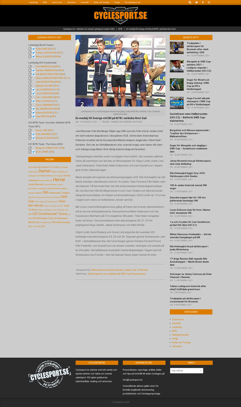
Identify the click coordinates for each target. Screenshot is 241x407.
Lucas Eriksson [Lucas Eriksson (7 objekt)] (53, 188)
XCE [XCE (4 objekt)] (34, 227)
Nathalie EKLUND (44, 85)
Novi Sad (137, 122)
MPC (57, 66)
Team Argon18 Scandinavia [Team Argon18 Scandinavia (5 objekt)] (46, 202)
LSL (55, 112)
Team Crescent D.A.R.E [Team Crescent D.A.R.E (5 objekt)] (53, 206)
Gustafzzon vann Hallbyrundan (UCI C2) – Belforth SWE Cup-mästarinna (188, 117)
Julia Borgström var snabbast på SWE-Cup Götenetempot (116, 273)
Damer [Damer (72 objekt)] (45, 171)
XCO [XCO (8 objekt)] (43, 226)
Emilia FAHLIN (43, 48)
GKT (56, 85)
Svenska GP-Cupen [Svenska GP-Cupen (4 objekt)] (53, 197)
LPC (55, 101)
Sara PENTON (42, 116)
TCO (56, 89)
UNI (62, 148)
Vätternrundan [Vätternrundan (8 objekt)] (63, 222)
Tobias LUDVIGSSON (46, 52)
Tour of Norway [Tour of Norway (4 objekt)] (58, 210)
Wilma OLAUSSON (45, 56)
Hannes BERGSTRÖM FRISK (50, 78)
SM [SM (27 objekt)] (45, 192)
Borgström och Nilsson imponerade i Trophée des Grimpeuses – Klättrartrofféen (190, 133)
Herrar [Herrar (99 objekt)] (59, 179)
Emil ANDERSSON (44, 66)
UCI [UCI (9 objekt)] (30, 214)
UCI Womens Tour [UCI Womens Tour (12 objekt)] (43, 218)
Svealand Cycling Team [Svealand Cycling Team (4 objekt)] (36, 197)
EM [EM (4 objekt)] (38, 176)
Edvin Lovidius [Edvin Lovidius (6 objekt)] (57, 172)
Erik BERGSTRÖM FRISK (47, 74)
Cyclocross (178, 319)
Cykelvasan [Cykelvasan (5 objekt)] (33, 172)
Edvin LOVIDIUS (43, 101)
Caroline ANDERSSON (46, 70)
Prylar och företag (181, 342)
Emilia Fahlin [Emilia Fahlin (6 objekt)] (45, 176)
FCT (67, 78)
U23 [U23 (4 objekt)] (66, 210)
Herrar (127, 122)
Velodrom (177, 346)
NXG (58, 82)
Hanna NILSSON (44, 112)
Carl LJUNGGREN (44, 97)
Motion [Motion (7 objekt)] (39, 193)
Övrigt (175, 338)
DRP (53, 116)
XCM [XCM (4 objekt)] (38, 227)
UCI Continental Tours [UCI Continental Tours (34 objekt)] (49, 214)
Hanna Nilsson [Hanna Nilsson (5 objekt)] (46, 180)
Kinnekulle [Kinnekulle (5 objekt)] (32, 188)
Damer (115, 122)
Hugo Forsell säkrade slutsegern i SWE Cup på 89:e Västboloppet (198, 101)
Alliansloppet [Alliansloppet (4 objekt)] (33, 167)
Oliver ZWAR (42, 151)
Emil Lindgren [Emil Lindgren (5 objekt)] (57, 176)
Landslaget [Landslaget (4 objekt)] (42, 189)
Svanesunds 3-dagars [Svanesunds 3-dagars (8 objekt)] (59, 193)
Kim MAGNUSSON (45, 108)
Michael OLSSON (44, 138)
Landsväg (177, 327)
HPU (61, 70)
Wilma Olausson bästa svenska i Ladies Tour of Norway (119, 270)
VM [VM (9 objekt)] (53, 222)
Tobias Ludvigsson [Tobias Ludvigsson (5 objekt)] (45, 210)
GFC (60, 52)
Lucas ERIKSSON (44, 93)
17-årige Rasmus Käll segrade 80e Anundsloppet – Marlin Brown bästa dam (189, 261)
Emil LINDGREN (43, 134)
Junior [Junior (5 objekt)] (60, 184)
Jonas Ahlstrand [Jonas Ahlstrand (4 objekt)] (51, 185)
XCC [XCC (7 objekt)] (30, 226)
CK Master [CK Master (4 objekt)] (64, 167)
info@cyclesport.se (132, 379)
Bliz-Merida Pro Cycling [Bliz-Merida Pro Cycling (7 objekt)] (49, 167)
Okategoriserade (180, 334)
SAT (50, 130)
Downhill (176, 323)
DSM (57, 56)
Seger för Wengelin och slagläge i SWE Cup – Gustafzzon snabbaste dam (188, 148)
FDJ (53, 48)
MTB (174, 331)
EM (120, 122)
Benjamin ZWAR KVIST (47, 148)
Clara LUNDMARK (44, 105)
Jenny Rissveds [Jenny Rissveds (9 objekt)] (36, 184)
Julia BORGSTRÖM (45, 82)
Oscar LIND (41, 130)
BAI (62, 74)
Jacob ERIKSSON (44, 89)
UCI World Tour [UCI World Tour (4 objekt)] (45, 223)
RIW (56, 93)
